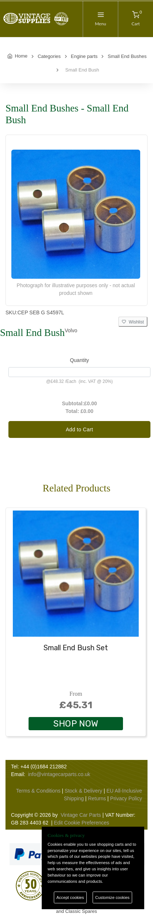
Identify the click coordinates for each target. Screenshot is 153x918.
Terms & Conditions (38, 791)
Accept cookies (70, 897)
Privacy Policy (126, 798)
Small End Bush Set (76, 647)
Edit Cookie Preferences (81, 823)
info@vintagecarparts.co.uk (59, 774)
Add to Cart (79, 429)
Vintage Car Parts (81, 815)
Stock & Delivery (83, 791)
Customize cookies (112, 897)
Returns (97, 798)
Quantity (79, 360)
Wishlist (133, 322)
